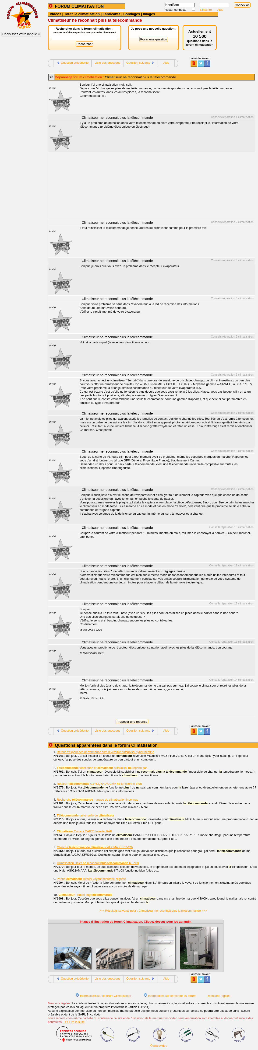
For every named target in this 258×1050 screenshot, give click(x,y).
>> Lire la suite (74, 1022)
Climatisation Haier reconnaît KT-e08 (98, 863)
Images (149, 14)
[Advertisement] (165, 186)
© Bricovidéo (158, 1045)
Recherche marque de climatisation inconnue (97, 799)
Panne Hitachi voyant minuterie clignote (91, 879)
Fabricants (111, 14)
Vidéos (55, 14)
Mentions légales (219, 996)
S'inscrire (206, 9)
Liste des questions (107, 62)
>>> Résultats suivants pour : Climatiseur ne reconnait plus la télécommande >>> (153, 910)
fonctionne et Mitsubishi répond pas (102, 768)
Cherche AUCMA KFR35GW (95, 847)
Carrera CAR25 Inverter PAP (84, 831)
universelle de (85, 815)
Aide (220, 9)
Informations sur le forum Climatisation (103, 996)
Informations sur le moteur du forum (169, 996)
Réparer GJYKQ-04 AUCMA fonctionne (99, 783)
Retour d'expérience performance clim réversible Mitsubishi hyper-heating (105, 752)
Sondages (131, 14)
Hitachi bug (85, 895)
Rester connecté (176, 9)
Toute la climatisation (82, 14)
